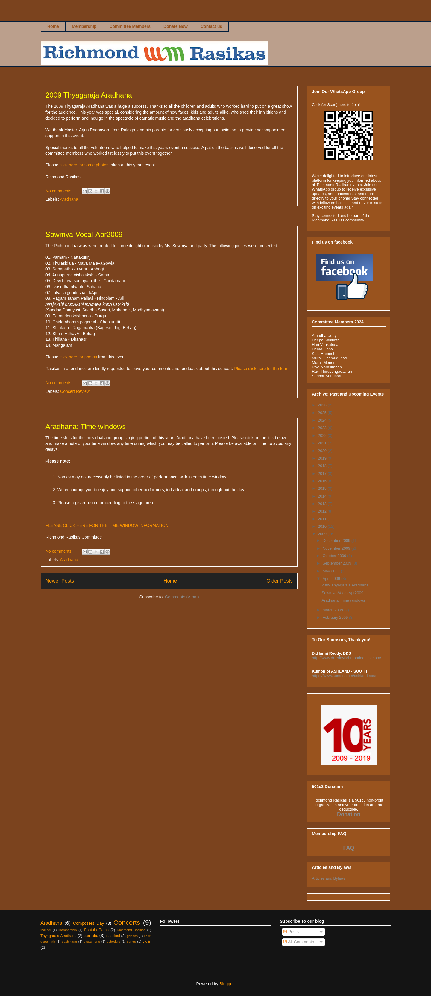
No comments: (59, 190)
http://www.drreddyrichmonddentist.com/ (346, 658)
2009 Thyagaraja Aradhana (88, 95)
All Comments (298, 941)
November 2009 (337, 548)
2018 (323, 465)
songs (131, 941)
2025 (323, 412)
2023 (323, 427)
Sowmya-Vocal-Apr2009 (83, 234)
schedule (113, 941)
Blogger (226, 983)
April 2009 (332, 578)
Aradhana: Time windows (85, 426)
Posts (291, 931)
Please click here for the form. (261, 368)
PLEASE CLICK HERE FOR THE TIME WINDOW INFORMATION (107, 525)
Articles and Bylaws (329, 878)
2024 (323, 420)
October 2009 (335, 555)
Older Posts (279, 581)
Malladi (45, 930)
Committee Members (130, 26)
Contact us (211, 26)
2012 (323, 511)
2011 (323, 519)
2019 (323, 458)
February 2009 (336, 617)
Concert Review (75, 391)
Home (53, 26)
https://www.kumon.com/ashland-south (345, 675)
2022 (323, 435)
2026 (323, 405)
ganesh (132, 936)
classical (113, 936)
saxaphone (92, 941)
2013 (323, 503)
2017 (323, 473)
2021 (323, 443)
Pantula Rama (96, 930)
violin (146, 941)
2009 (323, 534)
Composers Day (88, 923)
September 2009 (338, 563)
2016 (323, 481)
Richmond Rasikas (51, 17)
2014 (323, 496)
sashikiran (69, 941)
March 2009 (333, 610)
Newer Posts (59, 581)
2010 (323, 526)
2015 (323, 488)
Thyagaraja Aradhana (58, 936)
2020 (323, 450)
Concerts (126, 922)
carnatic (91, 935)
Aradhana (69, 199)
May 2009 (332, 571)
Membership (84, 26)
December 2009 (337, 540)
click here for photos (78, 357)
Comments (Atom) (182, 596)
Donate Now (175, 26)
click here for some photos (84, 164)
